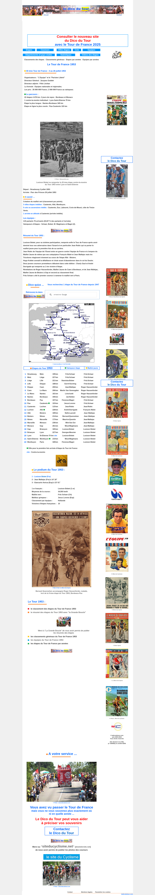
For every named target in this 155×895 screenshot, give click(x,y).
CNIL (122, 742)
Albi (41, 410)
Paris (42, 442)
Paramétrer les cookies (102, 892)
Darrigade (73, 410)
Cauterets (45, 403)
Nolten (72, 397)
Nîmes (42, 416)
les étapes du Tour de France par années (49, 643)
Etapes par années (73, 60)
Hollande (61, 501)
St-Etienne (44, 435)
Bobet (71, 429)
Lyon (42, 432)
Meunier (72, 432)
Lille (41, 380)
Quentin (72, 419)
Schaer (72, 374)
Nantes (42, 394)
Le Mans (43, 390)
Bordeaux (44, 397)
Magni (71, 400)
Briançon (43, 429)
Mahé (93, 410)
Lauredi (72, 413)
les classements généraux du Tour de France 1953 (54, 636)
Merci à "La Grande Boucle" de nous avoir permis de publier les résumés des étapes (63, 632)
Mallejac (72, 387)
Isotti (71, 394)
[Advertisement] (78, 26)
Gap (41, 426)
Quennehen (74, 416)
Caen (42, 387)
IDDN (124, 743)
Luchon (43, 406)
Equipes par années (91, 60)
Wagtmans (73, 426)
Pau (41, 400)
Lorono (72, 403)
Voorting (72, 384)
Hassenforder (92, 387)
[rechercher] (72, 294)
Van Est (72, 423)
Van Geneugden (72, 390)
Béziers (43, 413)
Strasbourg (31, 374)
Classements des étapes (34, 60)
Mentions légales (86, 892)
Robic (71, 406)
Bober (71, 380)
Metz (42, 374)
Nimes (30, 419)
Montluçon (45, 439)
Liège (42, 377)
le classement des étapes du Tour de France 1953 (53, 609)
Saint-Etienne (32, 439)
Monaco (43, 423)
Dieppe (42, 384)
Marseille (43, 419)
